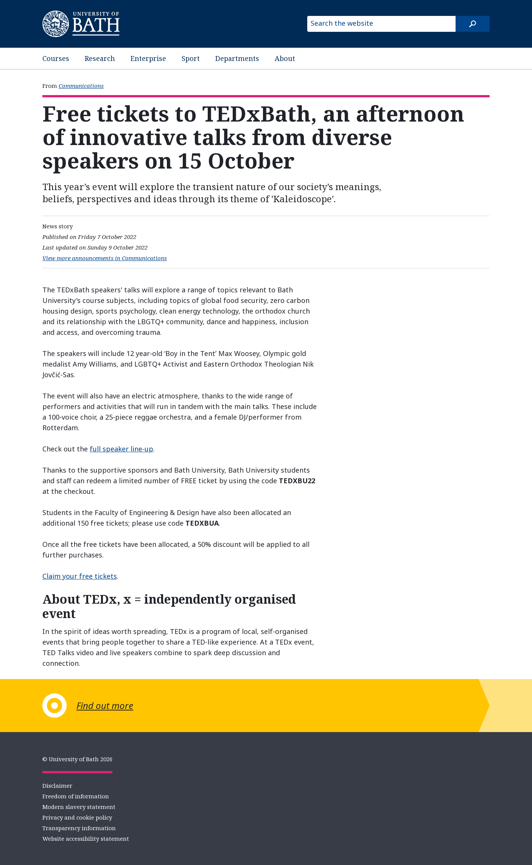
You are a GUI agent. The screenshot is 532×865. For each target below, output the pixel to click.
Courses (55, 58)
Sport (191, 58)
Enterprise (148, 58)
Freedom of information (75, 796)
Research (100, 58)
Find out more (104, 705)
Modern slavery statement (78, 806)
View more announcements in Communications (104, 258)
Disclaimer (57, 785)
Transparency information (79, 828)
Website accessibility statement (85, 838)
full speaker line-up (121, 448)
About (285, 58)
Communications (81, 85)
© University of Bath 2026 (77, 759)
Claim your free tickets (79, 576)
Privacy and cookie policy (77, 817)
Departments (237, 58)
